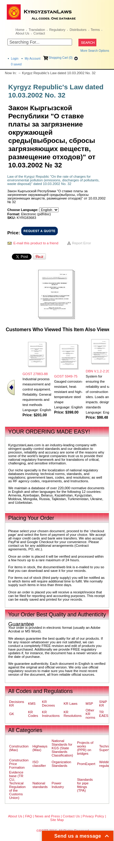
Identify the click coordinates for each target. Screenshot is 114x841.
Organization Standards (61, 763)
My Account (32, 58)
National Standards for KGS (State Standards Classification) (62, 748)
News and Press (47, 816)
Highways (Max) (40, 748)
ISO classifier (39, 763)
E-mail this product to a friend (35, 243)
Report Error (81, 243)
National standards (40, 785)
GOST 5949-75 (66, 376)
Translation (37, 29)
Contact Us (71, 816)
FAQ (28, 816)
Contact (39, 33)
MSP (89, 703)
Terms (95, 29)
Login (14, 58)
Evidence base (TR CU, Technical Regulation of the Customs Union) (17, 785)
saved (16, 64)
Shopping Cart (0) (61, 57)
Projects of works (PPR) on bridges (85, 748)
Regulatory (57, 29)
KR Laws (70, 703)
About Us (22, 33)
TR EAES (103, 713)
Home (20, 29)
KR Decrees (48, 703)
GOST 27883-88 (35, 374)
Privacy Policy (93, 816)
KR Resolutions (72, 713)
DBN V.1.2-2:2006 (99, 371)
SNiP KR (103, 703)
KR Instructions (51, 713)
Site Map (57, 820)
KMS (32, 703)
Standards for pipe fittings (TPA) (85, 785)
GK (11, 714)
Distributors (78, 29)
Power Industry (58, 785)
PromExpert (86, 764)
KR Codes (33, 713)
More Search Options (95, 50)
